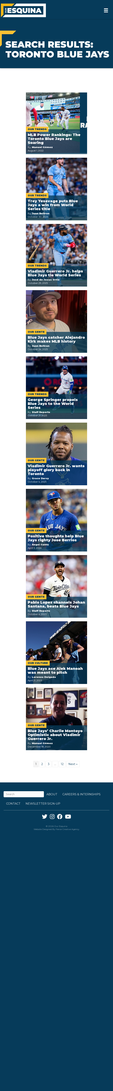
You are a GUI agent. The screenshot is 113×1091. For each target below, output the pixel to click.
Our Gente (36, 331)
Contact (13, 803)
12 (62, 764)
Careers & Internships (81, 794)
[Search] (24, 794)
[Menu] (106, 10)
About (51, 794)
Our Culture (38, 663)
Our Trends (37, 129)
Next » (73, 764)
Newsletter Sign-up (43, 803)
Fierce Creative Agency (67, 829)
